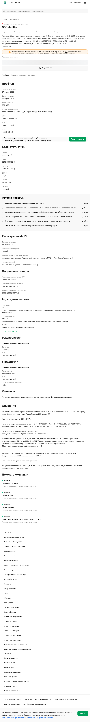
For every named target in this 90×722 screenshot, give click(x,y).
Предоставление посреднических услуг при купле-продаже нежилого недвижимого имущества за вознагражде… (39, 311)
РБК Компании (14, 3)
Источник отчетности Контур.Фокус (16, 681)
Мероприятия (8, 602)
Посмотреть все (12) (9, 331)
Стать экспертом (9, 551)
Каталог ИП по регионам (12, 640)
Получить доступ (77, 139)
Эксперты (7, 583)
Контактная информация (12, 699)
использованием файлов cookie (14, 717)
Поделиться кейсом (11, 560)
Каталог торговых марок (12, 635)
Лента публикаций (10, 579)
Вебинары (7, 598)
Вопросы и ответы (10, 686)
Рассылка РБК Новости (43, 699)
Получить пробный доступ (13, 541)
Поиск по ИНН (9, 667)
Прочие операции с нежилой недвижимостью (51, 31)
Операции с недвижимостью (23, 31)
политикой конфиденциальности (40, 717)
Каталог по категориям (12, 630)
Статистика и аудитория (12, 672)
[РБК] (5, 2)
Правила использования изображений (17, 649)
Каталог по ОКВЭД (10, 621)
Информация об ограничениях (66, 699)
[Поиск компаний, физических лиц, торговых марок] (45, 11)
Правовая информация (12, 704)
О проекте (7, 532)
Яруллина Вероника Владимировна (15, 343)
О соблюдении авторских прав (34, 704)
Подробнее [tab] (6, 47)
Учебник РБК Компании (12, 607)
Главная (5, 19)
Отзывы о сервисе (10, 569)
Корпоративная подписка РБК (14, 546)
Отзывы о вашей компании (13, 555)
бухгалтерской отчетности (61, 397)
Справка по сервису (11, 658)
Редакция (28, 699)
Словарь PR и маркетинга (13, 616)
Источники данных (10, 676)
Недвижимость (7, 31)
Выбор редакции (10, 588)
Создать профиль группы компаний (16, 565)
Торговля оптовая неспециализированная (18, 327)
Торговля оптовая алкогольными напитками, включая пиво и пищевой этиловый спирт (35, 321)
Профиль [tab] (5, 75)
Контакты (7, 653)
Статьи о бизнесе (10, 612)
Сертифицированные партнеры (15, 574)
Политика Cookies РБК (12, 690)
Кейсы (6, 593)
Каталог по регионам (11, 626)
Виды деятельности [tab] (18, 75)
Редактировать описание (10, 57)
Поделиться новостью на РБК (14, 537)
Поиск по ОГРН (9, 662)
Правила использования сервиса (15, 644)
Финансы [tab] (31, 75)
